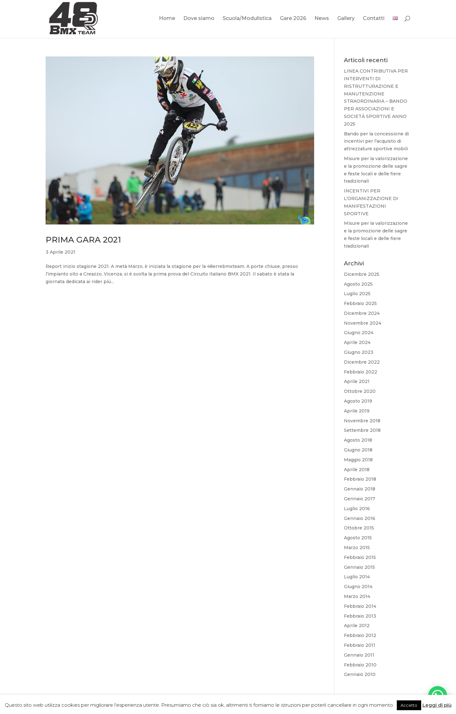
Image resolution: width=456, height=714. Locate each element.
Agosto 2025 (358, 284)
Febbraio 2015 (360, 557)
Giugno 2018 (358, 450)
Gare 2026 (293, 18)
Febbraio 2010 (360, 665)
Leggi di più (437, 705)
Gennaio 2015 (359, 567)
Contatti (373, 18)
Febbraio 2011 (359, 645)
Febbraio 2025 (360, 303)
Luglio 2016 (357, 508)
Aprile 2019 (357, 411)
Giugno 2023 (358, 352)
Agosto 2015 (358, 538)
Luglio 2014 (357, 577)
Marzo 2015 (357, 547)
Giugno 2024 (358, 332)
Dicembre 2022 (362, 362)
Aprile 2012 (357, 625)
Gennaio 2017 (359, 499)
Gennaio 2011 (359, 655)
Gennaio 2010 (360, 674)
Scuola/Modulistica (247, 18)
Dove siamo (198, 18)
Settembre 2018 (362, 430)
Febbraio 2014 (360, 606)
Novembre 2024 (362, 323)
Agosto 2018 (358, 440)
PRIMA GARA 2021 (83, 240)
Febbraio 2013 (360, 616)
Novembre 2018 (362, 421)
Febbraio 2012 (360, 635)
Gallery (346, 18)
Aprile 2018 (357, 469)
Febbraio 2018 (360, 479)
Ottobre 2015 (359, 528)
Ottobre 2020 (360, 391)
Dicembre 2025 (361, 274)
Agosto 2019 (358, 401)
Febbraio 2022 (360, 372)
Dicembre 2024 (362, 313)
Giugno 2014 (358, 586)
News (321, 18)
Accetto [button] (409, 705)
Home (167, 18)
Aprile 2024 (357, 342)
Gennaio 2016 (359, 518)
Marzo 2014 (357, 596)
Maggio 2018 (358, 460)
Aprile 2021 (357, 381)
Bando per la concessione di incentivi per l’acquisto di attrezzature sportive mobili (376, 141)
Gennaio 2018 (359, 489)
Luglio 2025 (357, 293)
